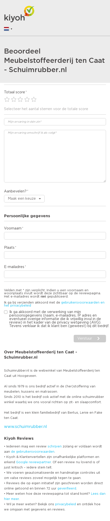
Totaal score (14, 92)
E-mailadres (14, 267)
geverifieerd (66, 488)
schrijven (55, 446)
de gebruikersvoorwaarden (32, 451)
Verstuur (84, 338)
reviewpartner (40, 462)
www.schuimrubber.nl (25, 427)
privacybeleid (65, 504)
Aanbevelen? (15, 191)
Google (22, 462)
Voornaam (13, 228)
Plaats (9, 247)
